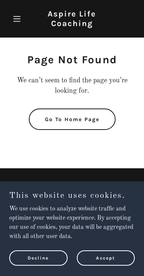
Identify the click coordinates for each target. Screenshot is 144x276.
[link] (72, 24)
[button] (18, 18)
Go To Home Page (72, 119)
